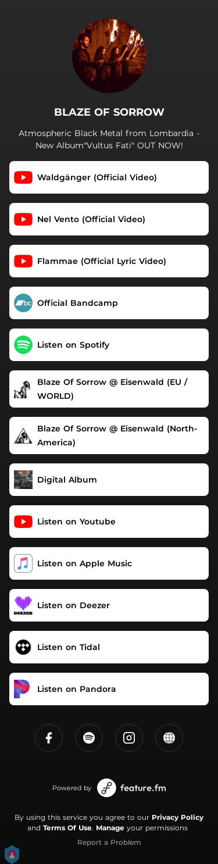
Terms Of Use (67, 827)
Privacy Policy (177, 817)
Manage (110, 827)
